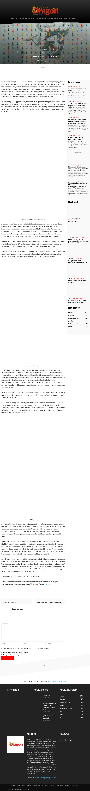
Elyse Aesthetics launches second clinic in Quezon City (78, 168)
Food (69, 298)
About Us (75, 785)
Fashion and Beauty (74, 218)
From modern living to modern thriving (50, 602)
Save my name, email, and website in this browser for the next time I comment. (26, 648)
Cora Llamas (40, 60)
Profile (38, 49)
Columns (67, 785)
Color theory (72, 221)
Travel (23, 785)
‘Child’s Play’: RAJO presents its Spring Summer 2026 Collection (78, 105)
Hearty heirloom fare (9, 602)
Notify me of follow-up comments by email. (16, 652)
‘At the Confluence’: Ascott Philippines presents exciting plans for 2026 (77, 185)
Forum (70, 278)
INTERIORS (71, 237)
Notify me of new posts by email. (13, 655)
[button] (86, 19)
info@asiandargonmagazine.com (45, 778)
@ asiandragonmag (57, 681)
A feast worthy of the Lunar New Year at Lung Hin (77, 301)
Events (70, 86)
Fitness (29, 785)
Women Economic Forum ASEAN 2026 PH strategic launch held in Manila (77, 121)
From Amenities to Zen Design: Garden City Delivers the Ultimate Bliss (78, 241)
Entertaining (60, 785)
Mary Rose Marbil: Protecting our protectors (77, 262)
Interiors (52, 785)
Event (46, 785)
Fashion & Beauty (38, 785)
